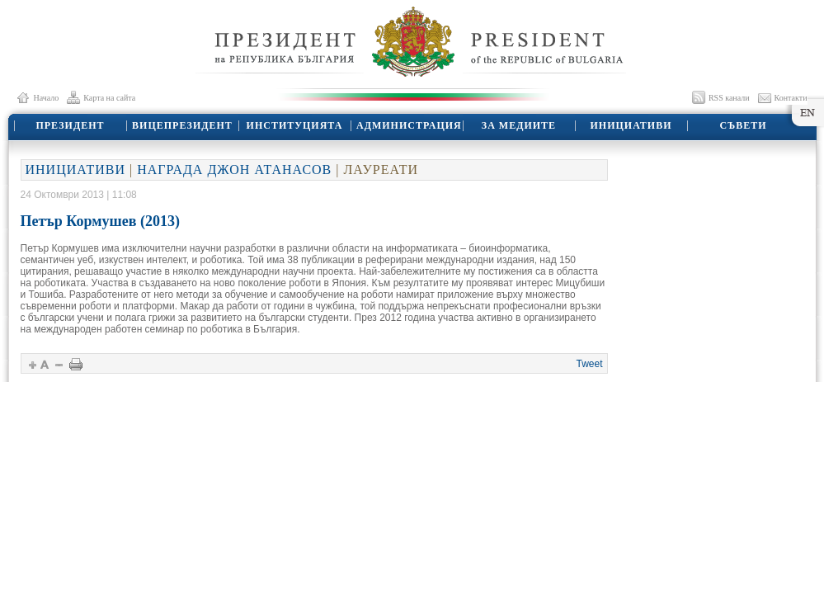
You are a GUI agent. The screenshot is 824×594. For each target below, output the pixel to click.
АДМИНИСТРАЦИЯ (409, 125)
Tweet (589, 364)
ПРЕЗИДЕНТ (69, 125)
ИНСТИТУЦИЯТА (295, 125)
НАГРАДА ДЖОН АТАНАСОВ (234, 170)
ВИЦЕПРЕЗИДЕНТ (182, 125)
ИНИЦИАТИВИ (631, 125)
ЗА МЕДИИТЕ (519, 125)
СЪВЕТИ (742, 125)
